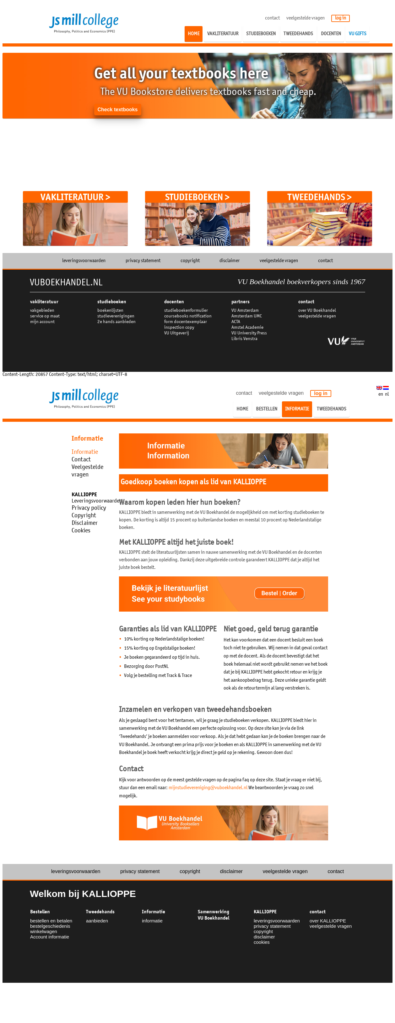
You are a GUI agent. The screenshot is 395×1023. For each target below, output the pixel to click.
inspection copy (179, 327)
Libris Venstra (244, 339)
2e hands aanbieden (116, 322)
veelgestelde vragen (305, 18)
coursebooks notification (188, 316)
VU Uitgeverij (176, 333)
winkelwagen (43, 931)
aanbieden (97, 920)
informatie (152, 920)
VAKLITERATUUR (44, 302)
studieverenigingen (115, 316)
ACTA (235, 322)
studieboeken (111, 302)
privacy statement (143, 260)
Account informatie (49, 936)
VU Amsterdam (245, 310)
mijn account (42, 322)
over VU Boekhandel (317, 310)
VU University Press (249, 333)
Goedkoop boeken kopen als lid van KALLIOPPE (193, 483)
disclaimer (229, 260)
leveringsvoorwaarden (84, 260)
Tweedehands (100, 912)
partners (240, 302)
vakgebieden (42, 310)
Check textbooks (117, 109)
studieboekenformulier (186, 310)
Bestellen (40, 912)
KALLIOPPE (265, 912)
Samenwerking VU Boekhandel (213, 915)
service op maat (45, 316)
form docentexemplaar (185, 322)
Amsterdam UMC (246, 316)
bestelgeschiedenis (50, 926)
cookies (262, 942)
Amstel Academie (247, 327)
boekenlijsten (110, 310)
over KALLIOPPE (328, 920)
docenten (174, 302)
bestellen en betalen (51, 920)
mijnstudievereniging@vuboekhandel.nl (208, 787)
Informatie (153, 912)
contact (272, 18)
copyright (190, 260)
